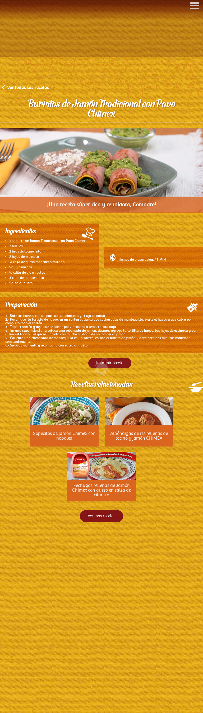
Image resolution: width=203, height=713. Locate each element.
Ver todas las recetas (26, 149)
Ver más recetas (101, 578)
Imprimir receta (109, 425)
